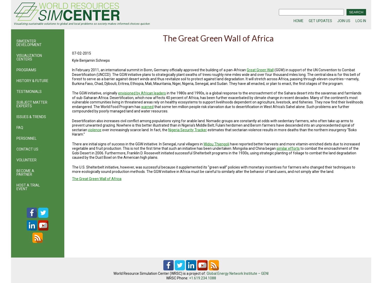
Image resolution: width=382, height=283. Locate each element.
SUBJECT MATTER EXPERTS (31, 104)
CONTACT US (27, 149)
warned (147, 107)
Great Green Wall (260, 70)
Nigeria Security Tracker (187, 130)
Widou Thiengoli (216, 144)
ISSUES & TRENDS (31, 117)
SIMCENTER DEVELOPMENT (29, 43)
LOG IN (361, 21)
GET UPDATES (320, 21)
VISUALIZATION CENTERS (29, 57)
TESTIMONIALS (29, 92)
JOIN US (343, 21)
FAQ (19, 128)
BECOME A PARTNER (25, 172)
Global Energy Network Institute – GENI (238, 273)
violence (94, 130)
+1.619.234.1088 (202, 278)
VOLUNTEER (26, 160)
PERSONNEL (26, 138)
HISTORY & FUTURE (32, 81)
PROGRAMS (26, 70)
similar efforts (288, 148)
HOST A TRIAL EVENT (28, 187)
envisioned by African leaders (142, 93)
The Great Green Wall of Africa (96, 179)
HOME (299, 21)
